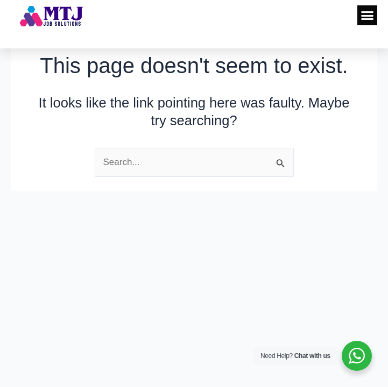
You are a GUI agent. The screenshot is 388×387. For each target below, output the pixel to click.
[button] (367, 15)
